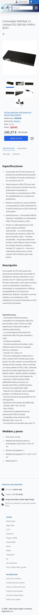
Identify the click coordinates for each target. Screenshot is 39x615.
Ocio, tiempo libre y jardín (16, 567)
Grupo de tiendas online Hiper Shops (19, 499)
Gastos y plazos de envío (15, 587)
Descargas (6, 154)
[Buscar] (23, 8)
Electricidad (10, 521)
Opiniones (16, 154)
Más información (9, 148)
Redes (8, 550)
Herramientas (11, 563)
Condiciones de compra (15, 583)
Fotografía (10, 555)
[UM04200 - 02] (19, 83)
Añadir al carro (16, 138)
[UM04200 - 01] (10, 83)
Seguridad (10, 525)
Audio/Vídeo (11, 542)
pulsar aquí (17, 489)
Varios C (17, 121)
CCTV (8, 529)
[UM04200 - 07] (19, 103)
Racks (8, 546)
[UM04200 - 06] (29, 93)
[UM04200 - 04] (10, 93)
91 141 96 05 (18, 494)
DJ (7, 559)
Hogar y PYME (11, 538)
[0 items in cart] (36, 8)
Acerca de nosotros (13, 578)
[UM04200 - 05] (19, 93)
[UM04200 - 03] (29, 83)
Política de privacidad (14, 591)
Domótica (10, 534)
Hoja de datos (22, 148)
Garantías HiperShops (14, 595)
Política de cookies (13, 599)
